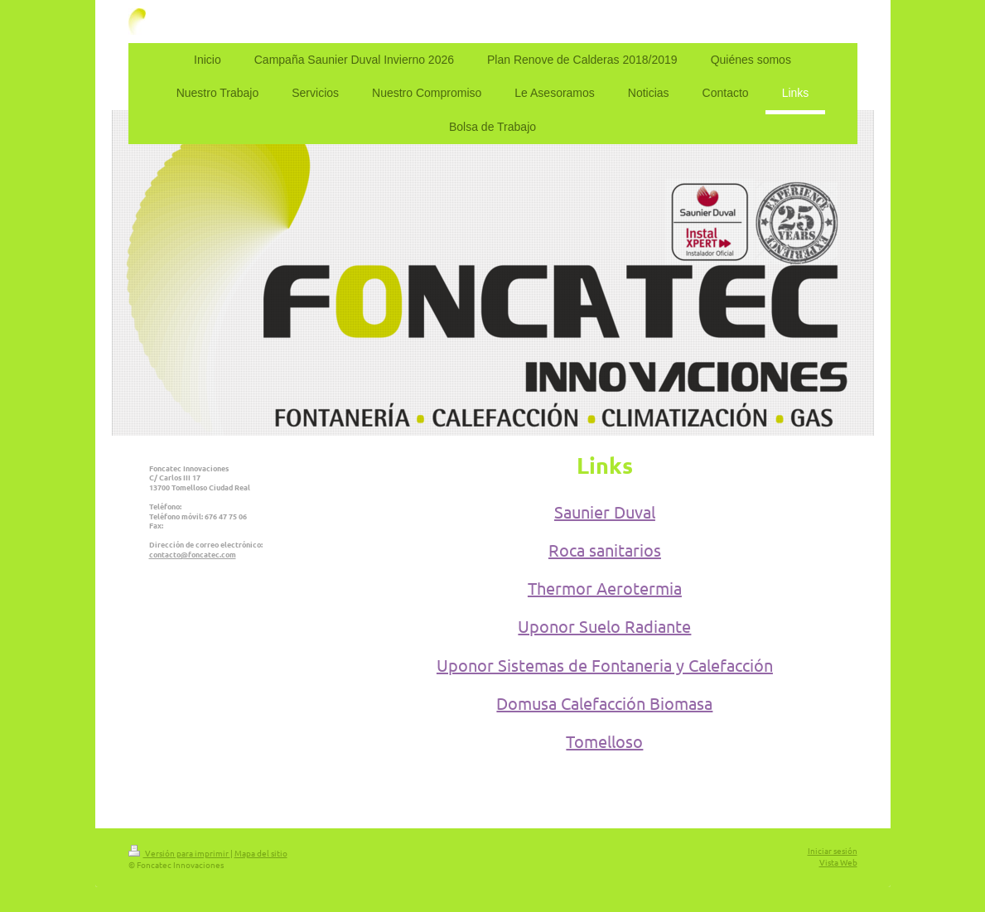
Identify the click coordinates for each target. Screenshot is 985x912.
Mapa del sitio (260, 853)
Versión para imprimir (179, 853)
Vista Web (838, 862)
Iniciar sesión (832, 850)
